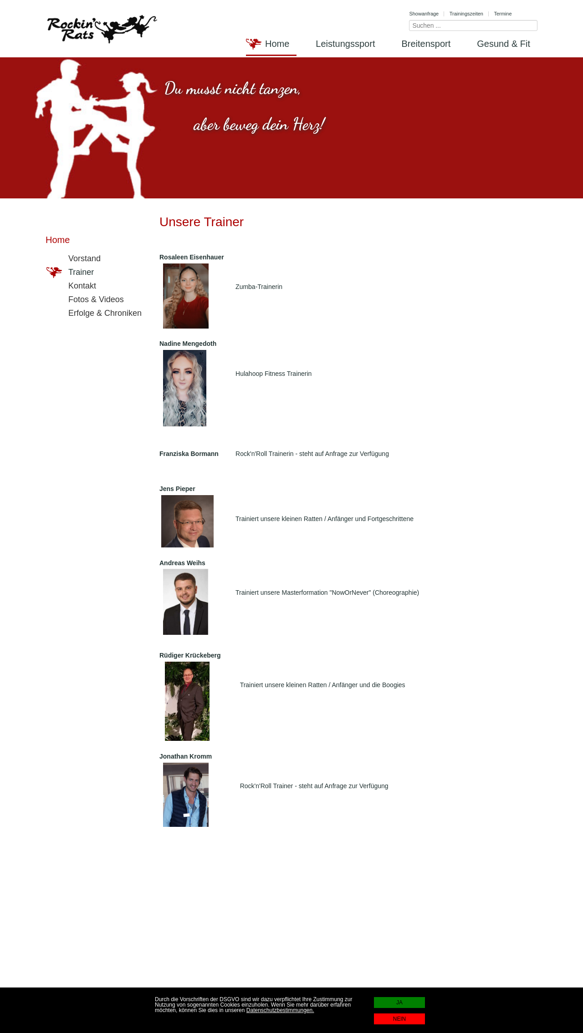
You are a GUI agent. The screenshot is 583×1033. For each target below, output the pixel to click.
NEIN (399, 1019)
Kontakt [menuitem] (71, 286)
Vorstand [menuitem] (73, 259)
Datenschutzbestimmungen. (280, 1010)
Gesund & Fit (503, 44)
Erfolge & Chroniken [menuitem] (94, 314)
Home (277, 44)
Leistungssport (345, 44)
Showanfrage (424, 13)
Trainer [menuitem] (70, 273)
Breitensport (425, 44)
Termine (502, 13)
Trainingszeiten (466, 13)
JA (399, 1002)
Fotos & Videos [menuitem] (85, 300)
